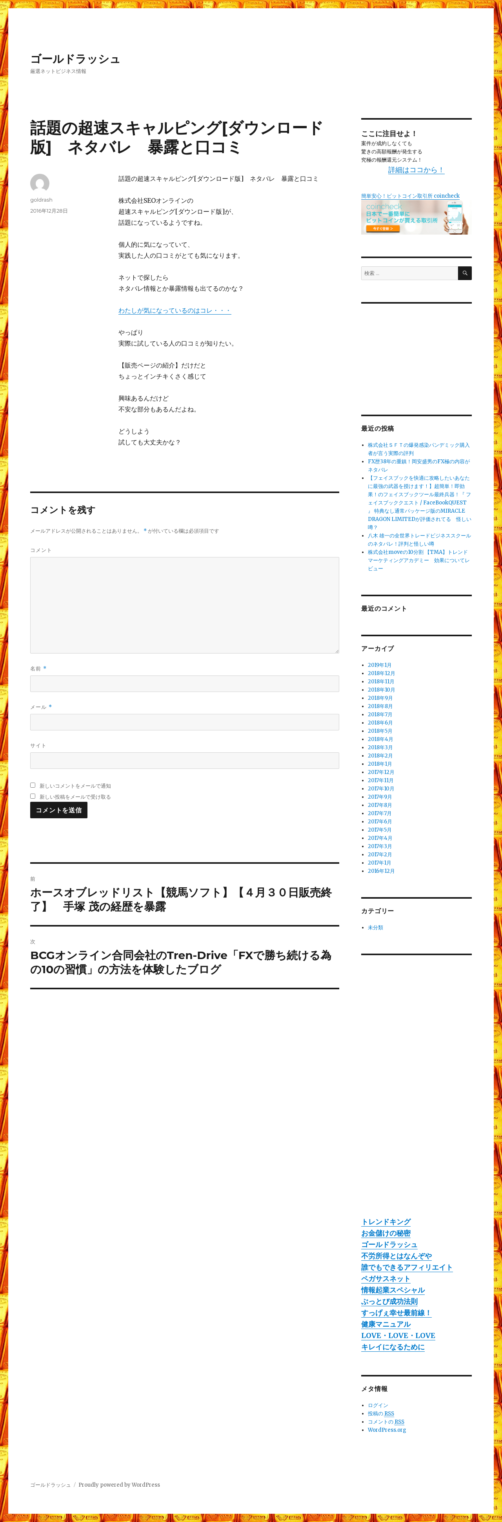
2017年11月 (381, 780)
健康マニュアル (386, 1324)
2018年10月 (381, 689)
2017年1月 (379, 862)
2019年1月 (380, 665)
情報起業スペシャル (393, 1289)
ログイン (378, 1405)
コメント (41, 550)
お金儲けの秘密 (386, 1233)
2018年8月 (380, 706)
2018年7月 (380, 714)
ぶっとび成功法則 (389, 1301)
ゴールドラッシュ (75, 59)
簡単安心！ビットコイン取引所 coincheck (410, 196)
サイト (38, 745)
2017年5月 (380, 830)
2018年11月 (381, 681)
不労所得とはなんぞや (396, 1255)
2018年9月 (380, 698)
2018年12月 (381, 673)
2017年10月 (381, 788)
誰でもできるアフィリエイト (407, 1267)
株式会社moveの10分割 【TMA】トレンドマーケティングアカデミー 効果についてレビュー (419, 560)
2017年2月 (380, 854)
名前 (38, 668)
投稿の (381, 1413)
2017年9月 (380, 797)
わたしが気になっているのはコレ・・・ (174, 310)
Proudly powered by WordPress (119, 1485)
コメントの (386, 1422)
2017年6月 (380, 821)
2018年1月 (380, 764)
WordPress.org (387, 1430)
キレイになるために (393, 1346)
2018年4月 (380, 739)
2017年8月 (380, 805)
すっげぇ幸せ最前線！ (396, 1312)
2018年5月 (380, 731)
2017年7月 (380, 813)
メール (41, 707)
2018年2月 (380, 755)
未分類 (375, 927)
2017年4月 (380, 838)
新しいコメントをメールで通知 (75, 786)
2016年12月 (381, 871)
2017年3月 (380, 846)
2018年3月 (380, 747)
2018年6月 (380, 722)
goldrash (41, 200)
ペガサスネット (386, 1278)
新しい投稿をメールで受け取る (75, 797)
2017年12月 (381, 772)
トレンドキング (386, 1221)
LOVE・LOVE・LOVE (398, 1335)
